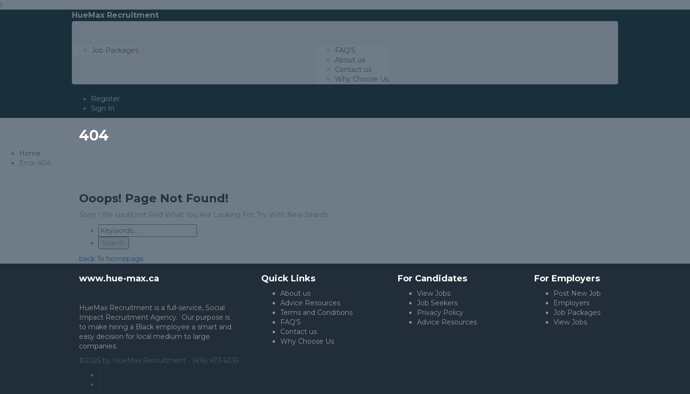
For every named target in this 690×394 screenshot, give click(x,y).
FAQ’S (290, 322)
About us (295, 293)
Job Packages (576, 312)
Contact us (298, 331)
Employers (571, 303)
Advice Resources (310, 303)
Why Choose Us (307, 341)
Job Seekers (437, 303)
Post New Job (577, 293)
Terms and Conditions (316, 312)
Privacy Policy (440, 312)
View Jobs (433, 293)
